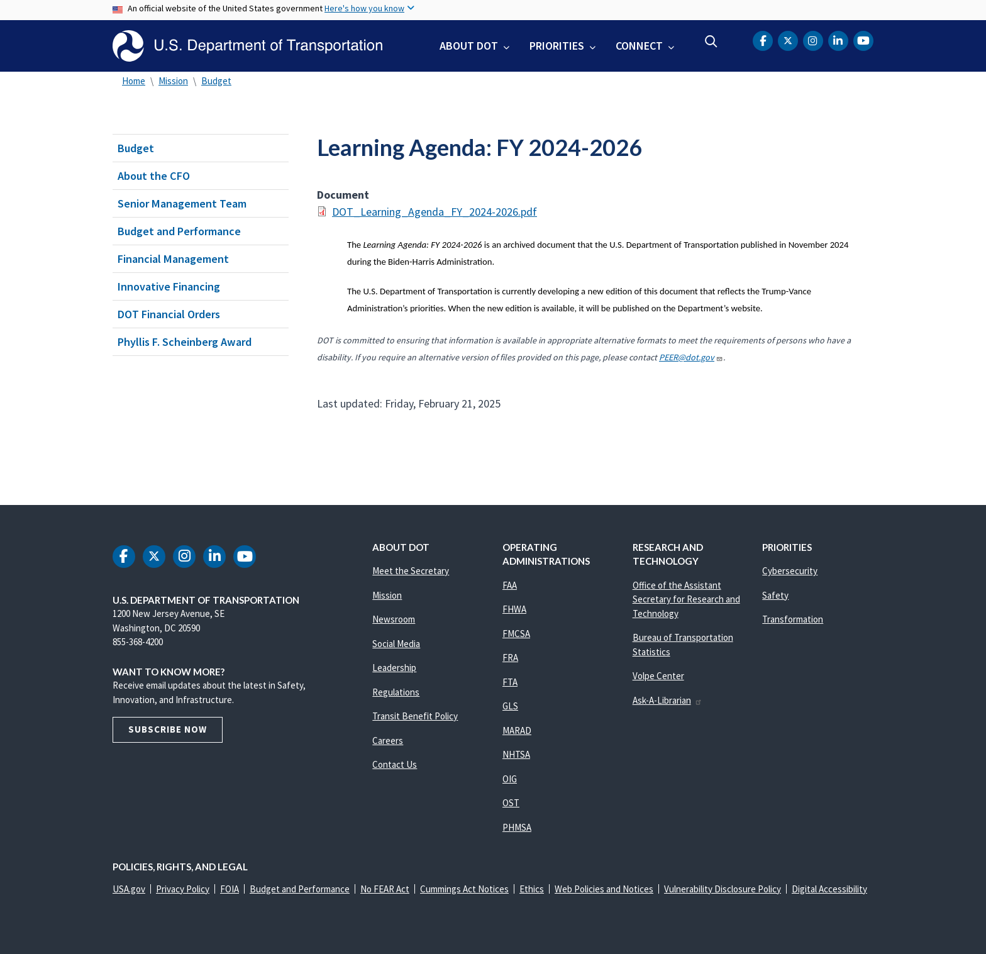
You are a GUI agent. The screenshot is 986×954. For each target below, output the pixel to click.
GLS (510, 706)
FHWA (514, 609)
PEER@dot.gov (691, 357)
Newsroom (393, 619)
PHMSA (516, 827)
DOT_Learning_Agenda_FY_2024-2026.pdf (434, 211)
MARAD (516, 730)
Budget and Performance (179, 231)
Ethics (531, 889)
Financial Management (173, 259)
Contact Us (394, 764)
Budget (216, 81)
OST (510, 803)
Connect (639, 45)
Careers (387, 740)
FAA (509, 585)
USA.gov (129, 889)
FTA (510, 682)
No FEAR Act (384, 889)
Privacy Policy (182, 889)
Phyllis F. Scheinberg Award (185, 342)
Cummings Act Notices (464, 889)
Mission (173, 81)
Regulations (395, 692)
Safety (775, 595)
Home (133, 81)
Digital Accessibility (829, 889)
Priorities (556, 45)
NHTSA (516, 754)
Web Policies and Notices (604, 889)
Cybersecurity (789, 571)
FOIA (229, 889)
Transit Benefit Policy (415, 716)
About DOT (469, 45)
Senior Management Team (182, 203)
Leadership (394, 668)
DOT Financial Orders (169, 314)
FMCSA (516, 634)
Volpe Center (658, 676)
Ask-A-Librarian (667, 700)
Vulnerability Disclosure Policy (722, 889)
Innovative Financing (169, 286)
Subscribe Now (167, 729)
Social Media (396, 644)
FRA (510, 657)
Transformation (792, 619)
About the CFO (154, 176)
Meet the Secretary (410, 571)
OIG (509, 779)
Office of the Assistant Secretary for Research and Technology (686, 599)
